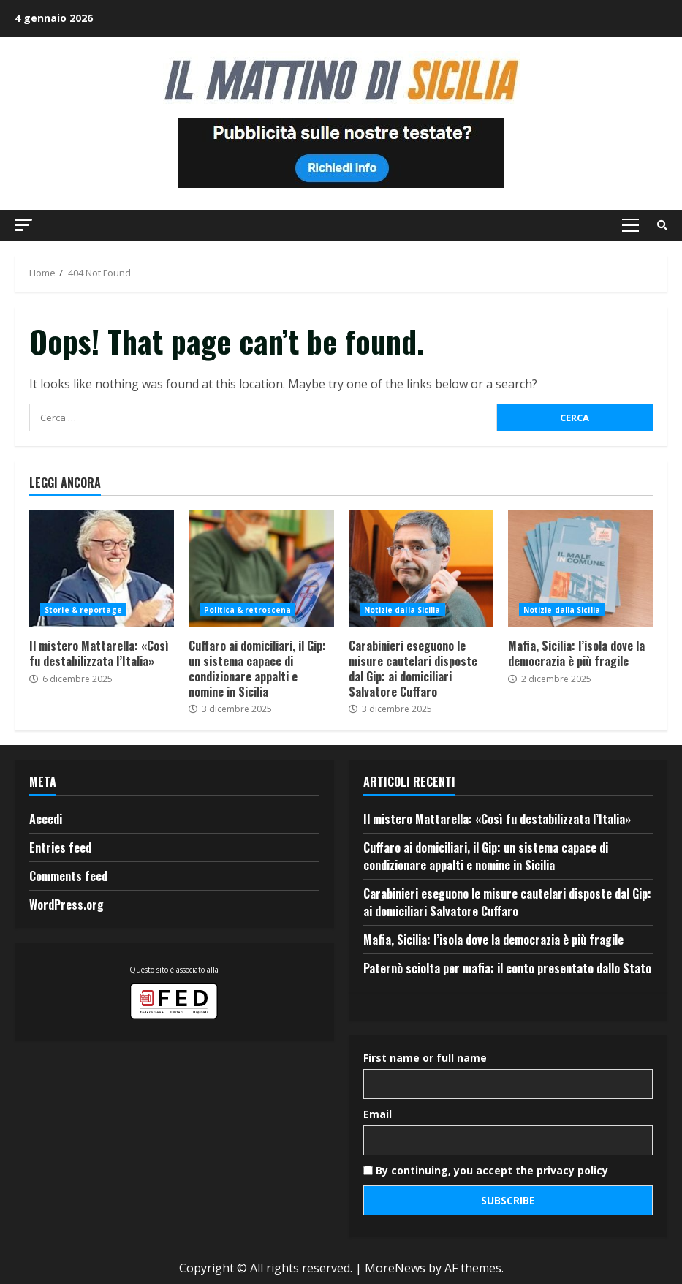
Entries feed (60, 847)
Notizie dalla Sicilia (402, 610)
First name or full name (425, 1058)
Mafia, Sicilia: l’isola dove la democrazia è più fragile (580, 568)
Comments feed (68, 876)
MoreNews (395, 1268)
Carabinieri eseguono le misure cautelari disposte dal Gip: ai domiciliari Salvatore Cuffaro (421, 568)
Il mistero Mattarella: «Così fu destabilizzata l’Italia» (101, 568)
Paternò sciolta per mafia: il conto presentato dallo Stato (507, 968)
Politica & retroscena (247, 610)
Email (377, 1114)
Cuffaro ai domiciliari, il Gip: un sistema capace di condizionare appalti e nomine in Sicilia (261, 568)
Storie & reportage (83, 610)
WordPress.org (66, 904)
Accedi (45, 819)
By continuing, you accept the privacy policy (485, 1170)
